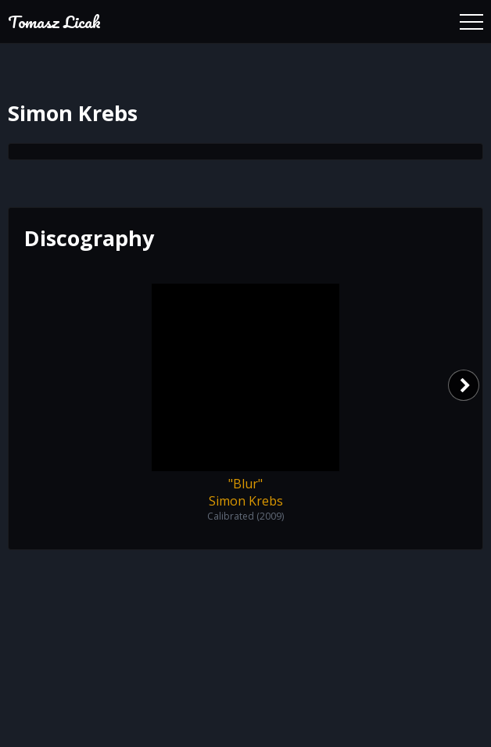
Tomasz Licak (54, 21)
